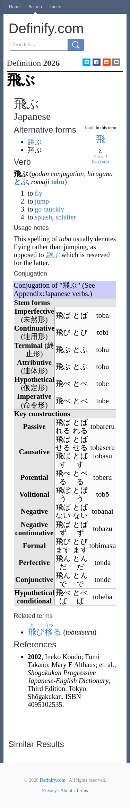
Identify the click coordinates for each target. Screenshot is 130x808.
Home (14, 6)
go (38, 209)
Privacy (49, 790)
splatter (65, 217)
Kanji (90, 127)
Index (55, 6)
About (66, 790)
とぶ (21, 182)
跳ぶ (35, 142)
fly (38, 193)
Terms (82, 790)
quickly (53, 209)
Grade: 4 (100, 156)
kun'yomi (100, 161)
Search (35, 6)
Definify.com (53, 780)
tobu (57, 182)
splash (43, 217)
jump (42, 201)
